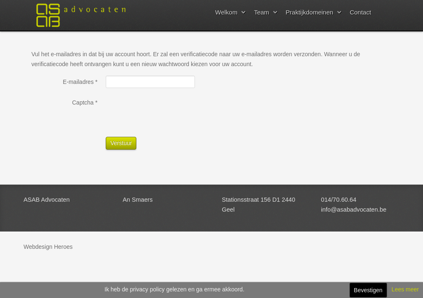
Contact (360, 12)
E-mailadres (80, 82)
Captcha (85, 102)
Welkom (226, 12)
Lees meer (405, 289)
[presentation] (168, 112)
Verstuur (121, 143)
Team (261, 12)
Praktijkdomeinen (309, 12)
